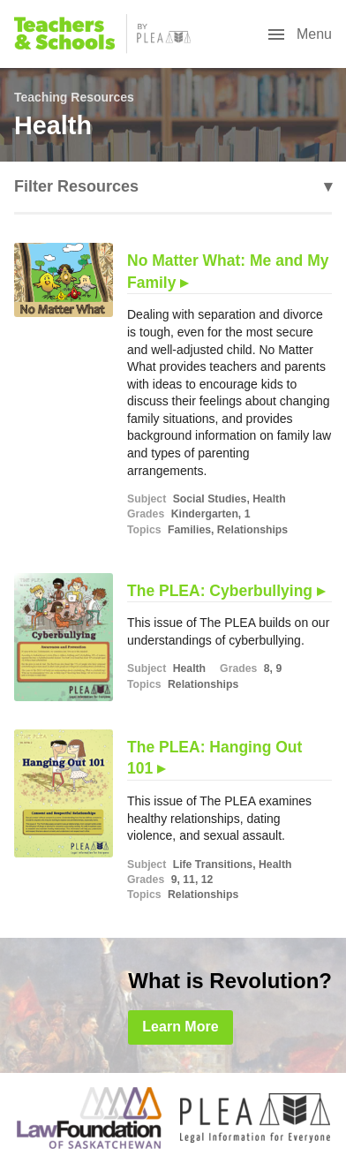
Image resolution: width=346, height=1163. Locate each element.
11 (189, 879)
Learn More (180, 1026)
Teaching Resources (74, 97)
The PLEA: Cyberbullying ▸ (226, 591)
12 (207, 879)
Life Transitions (213, 864)
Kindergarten (204, 514)
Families (189, 530)
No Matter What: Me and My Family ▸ (227, 271)
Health (268, 499)
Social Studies (210, 499)
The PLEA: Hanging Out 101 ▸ (214, 758)
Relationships (252, 530)
